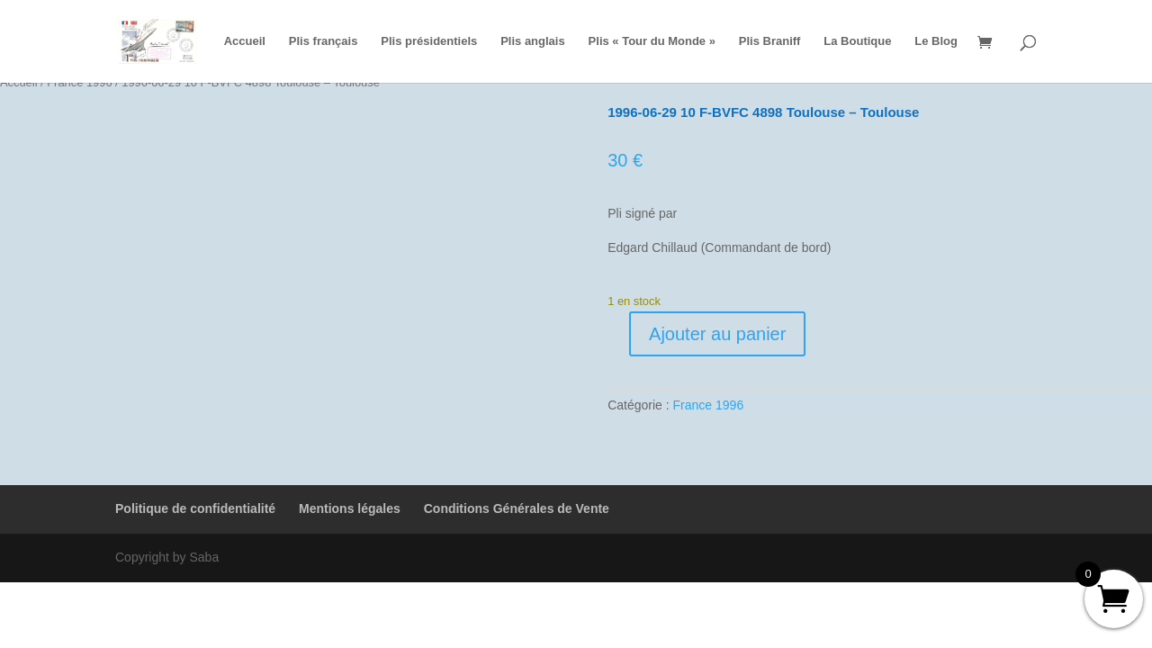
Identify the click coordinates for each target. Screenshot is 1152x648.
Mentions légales (349, 508)
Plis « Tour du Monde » (652, 41)
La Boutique (857, 41)
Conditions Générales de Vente (516, 508)
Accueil (245, 41)
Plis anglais (532, 41)
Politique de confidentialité (195, 508)
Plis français (323, 41)
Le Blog (936, 41)
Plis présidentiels (429, 41)
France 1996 (708, 405)
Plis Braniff (770, 41)
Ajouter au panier (717, 334)
